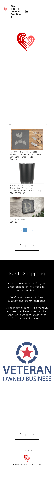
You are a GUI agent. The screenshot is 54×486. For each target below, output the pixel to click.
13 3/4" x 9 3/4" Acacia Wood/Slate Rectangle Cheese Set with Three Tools (25, 154)
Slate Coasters (18, 219)
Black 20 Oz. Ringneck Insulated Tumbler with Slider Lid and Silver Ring (25, 188)
